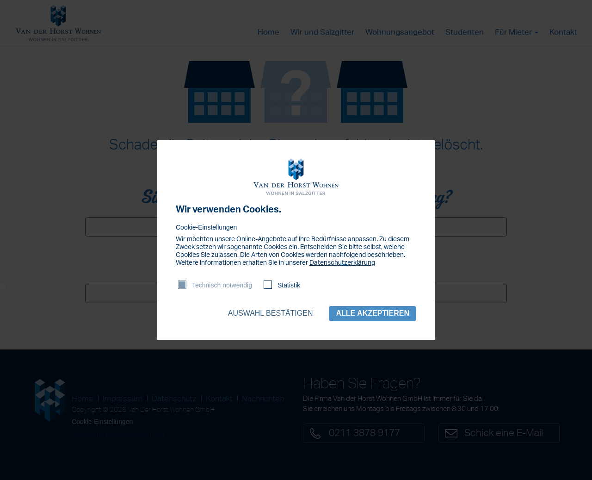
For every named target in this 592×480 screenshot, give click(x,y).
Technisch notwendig (222, 285)
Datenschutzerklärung (342, 263)
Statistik (289, 285)
